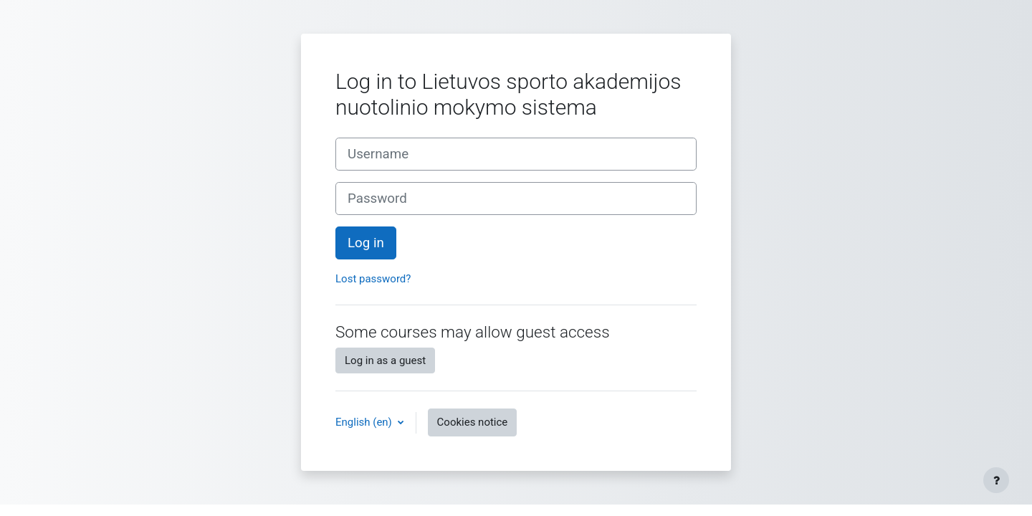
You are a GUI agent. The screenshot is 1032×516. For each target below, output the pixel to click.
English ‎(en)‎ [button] (365, 422)
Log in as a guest (385, 360)
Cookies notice (472, 422)
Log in (366, 243)
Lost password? (373, 278)
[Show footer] (996, 480)
